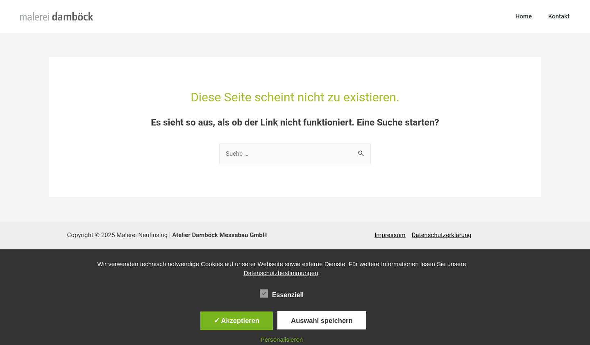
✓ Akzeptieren (237, 320)
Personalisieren (282, 339)
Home (523, 16)
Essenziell (282, 293)
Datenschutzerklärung (442, 235)
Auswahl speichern (321, 320)
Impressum (389, 235)
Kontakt (559, 16)
